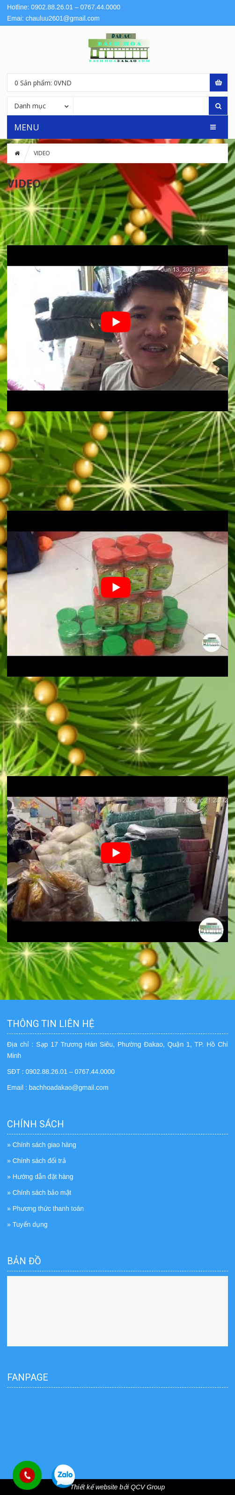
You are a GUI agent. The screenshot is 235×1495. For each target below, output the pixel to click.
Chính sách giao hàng (44, 1144)
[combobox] (40, 105)
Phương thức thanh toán (48, 1208)
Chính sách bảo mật (42, 1192)
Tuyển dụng (30, 1224)
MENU (26, 127)
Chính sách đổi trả (39, 1160)
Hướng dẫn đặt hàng (43, 1176)
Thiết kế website (94, 1487)
